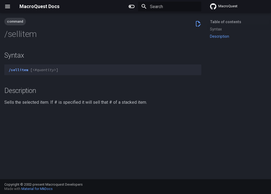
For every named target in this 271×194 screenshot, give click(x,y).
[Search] (169, 6)
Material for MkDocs (37, 189)
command (15, 21)
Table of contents (225, 22)
